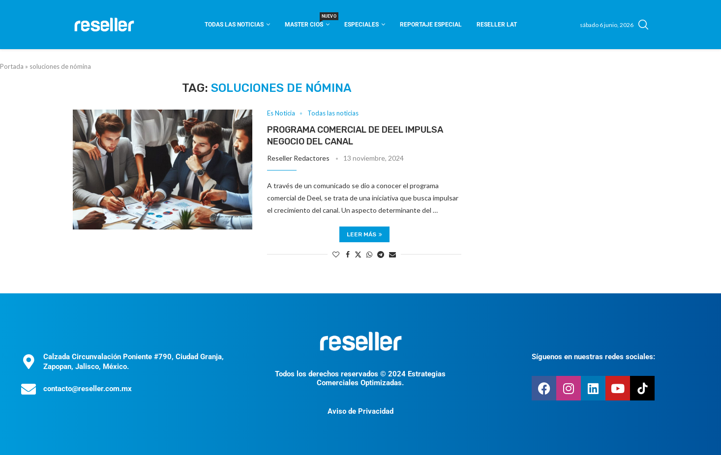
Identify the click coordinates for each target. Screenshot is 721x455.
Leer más (364, 234)
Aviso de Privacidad (360, 411)
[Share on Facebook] (348, 254)
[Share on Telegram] (380, 254)
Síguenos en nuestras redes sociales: (593, 356)
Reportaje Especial (431, 24)
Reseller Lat (497, 24)
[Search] (643, 24)
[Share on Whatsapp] (369, 254)
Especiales (361, 24)
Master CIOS (307, 21)
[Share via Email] (392, 254)
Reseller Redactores (298, 158)
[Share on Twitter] (358, 254)
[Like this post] (335, 254)
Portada (12, 66)
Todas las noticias (234, 24)
